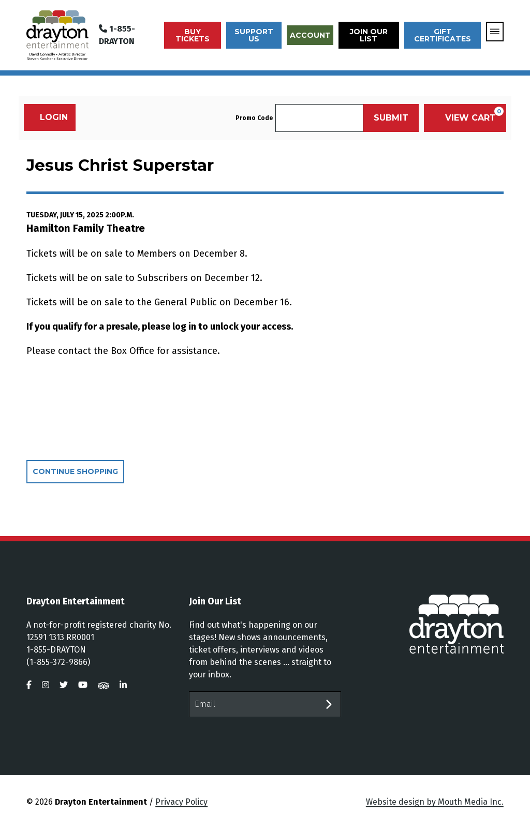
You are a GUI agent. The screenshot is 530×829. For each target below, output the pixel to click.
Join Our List (369, 35)
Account (310, 35)
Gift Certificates (442, 35)
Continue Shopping (75, 471)
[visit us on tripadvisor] (103, 685)
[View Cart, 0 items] (465, 118)
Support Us (253, 35)
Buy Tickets (192, 35)
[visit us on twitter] (64, 685)
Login (48, 117)
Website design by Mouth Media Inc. (435, 802)
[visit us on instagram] (45, 685)
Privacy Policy (181, 802)
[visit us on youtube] (82, 685)
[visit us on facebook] (29, 685)
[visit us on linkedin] (123, 685)
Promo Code (254, 118)
